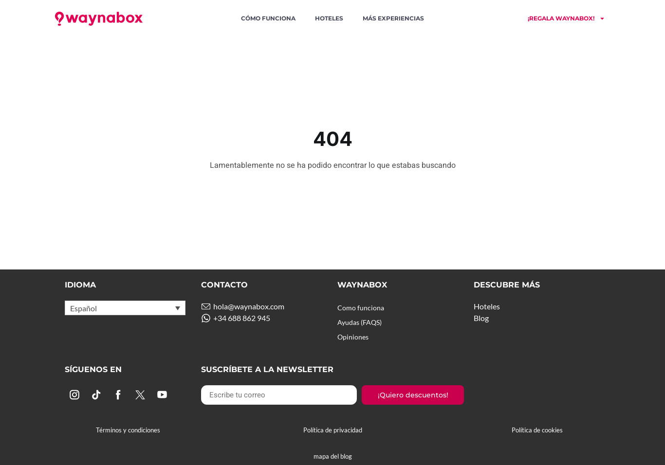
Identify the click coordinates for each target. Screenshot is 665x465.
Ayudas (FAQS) (362, 322)
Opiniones (354, 336)
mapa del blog (333, 456)
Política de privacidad (332, 430)
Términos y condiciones (128, 430)
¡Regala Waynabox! (566, 18)
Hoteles (329, 18)
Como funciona (362, 307)
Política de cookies (537, 430)
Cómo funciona (268, 18)
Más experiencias (393, 18)
